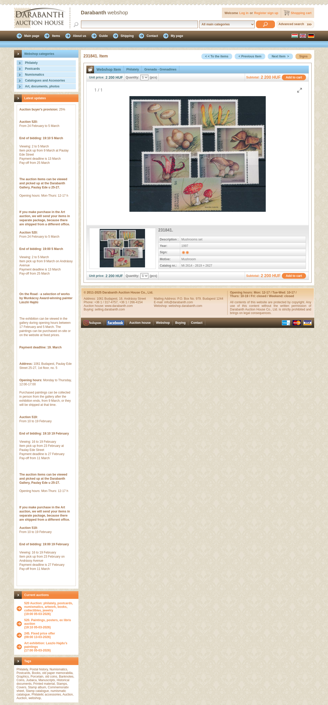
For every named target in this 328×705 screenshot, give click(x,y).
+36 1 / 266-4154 (131, 302)
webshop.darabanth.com (185, 306)
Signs (303, 56)
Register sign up (266, 13)
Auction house (140, 323)
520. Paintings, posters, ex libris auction (47, 622)
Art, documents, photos (42, 86)
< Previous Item (250, 56)
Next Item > (280, 56)
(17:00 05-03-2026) (50, 646)
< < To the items (216, 56)
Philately (31, 63)
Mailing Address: (165, 298)
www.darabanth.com (119, 306)
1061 (100, 298)
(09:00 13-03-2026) (39, 635)
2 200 (110, 77)
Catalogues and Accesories (45, 80)
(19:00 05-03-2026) (50, 608)
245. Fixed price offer (39, 633)
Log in (244, 13)
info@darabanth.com (178, 302)
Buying (180, 323)
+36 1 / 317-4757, (106, 302)
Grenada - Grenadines (160, 69)
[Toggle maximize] (299, 90)
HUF (119, 77)
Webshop (163, 323)
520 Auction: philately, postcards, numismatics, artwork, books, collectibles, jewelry (48, 606)
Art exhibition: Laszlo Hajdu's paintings (45, 645)
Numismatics (34, 74)
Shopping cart (301, 13)
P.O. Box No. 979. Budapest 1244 (200, 298)
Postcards (32, 68)
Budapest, (111, 298)
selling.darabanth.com (110, 309)
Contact (196, 323)
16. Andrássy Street (132, 298)
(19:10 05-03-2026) (50, 623)
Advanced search (291, 24)
